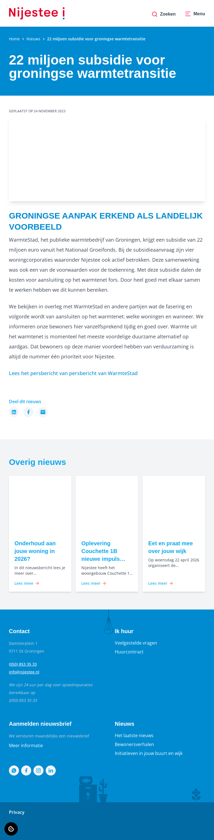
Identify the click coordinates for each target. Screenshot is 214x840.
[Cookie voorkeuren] (11, 829)
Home (14, 38)
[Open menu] (194, 14)
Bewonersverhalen (134, 744)
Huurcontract (129, 652)
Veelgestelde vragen (136, 643)
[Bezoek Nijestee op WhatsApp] (14, 770)
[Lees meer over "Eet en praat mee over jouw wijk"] (174, 547)
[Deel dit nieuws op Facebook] (28, 412)
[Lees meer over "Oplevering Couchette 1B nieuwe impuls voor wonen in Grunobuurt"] (107, 551)
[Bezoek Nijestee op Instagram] (38, 770)
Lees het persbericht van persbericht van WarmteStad (73, 373)
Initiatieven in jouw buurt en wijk (149, 753)
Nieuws (33, 38)
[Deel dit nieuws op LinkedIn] (14, 412)
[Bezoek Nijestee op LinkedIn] (51, 770)
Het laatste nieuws (134, 735)
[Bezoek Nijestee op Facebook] (26, 770)
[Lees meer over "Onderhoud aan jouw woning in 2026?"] (40, 551)
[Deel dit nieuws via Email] (43, 412)
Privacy (17, 812)
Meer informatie (26, 745)
